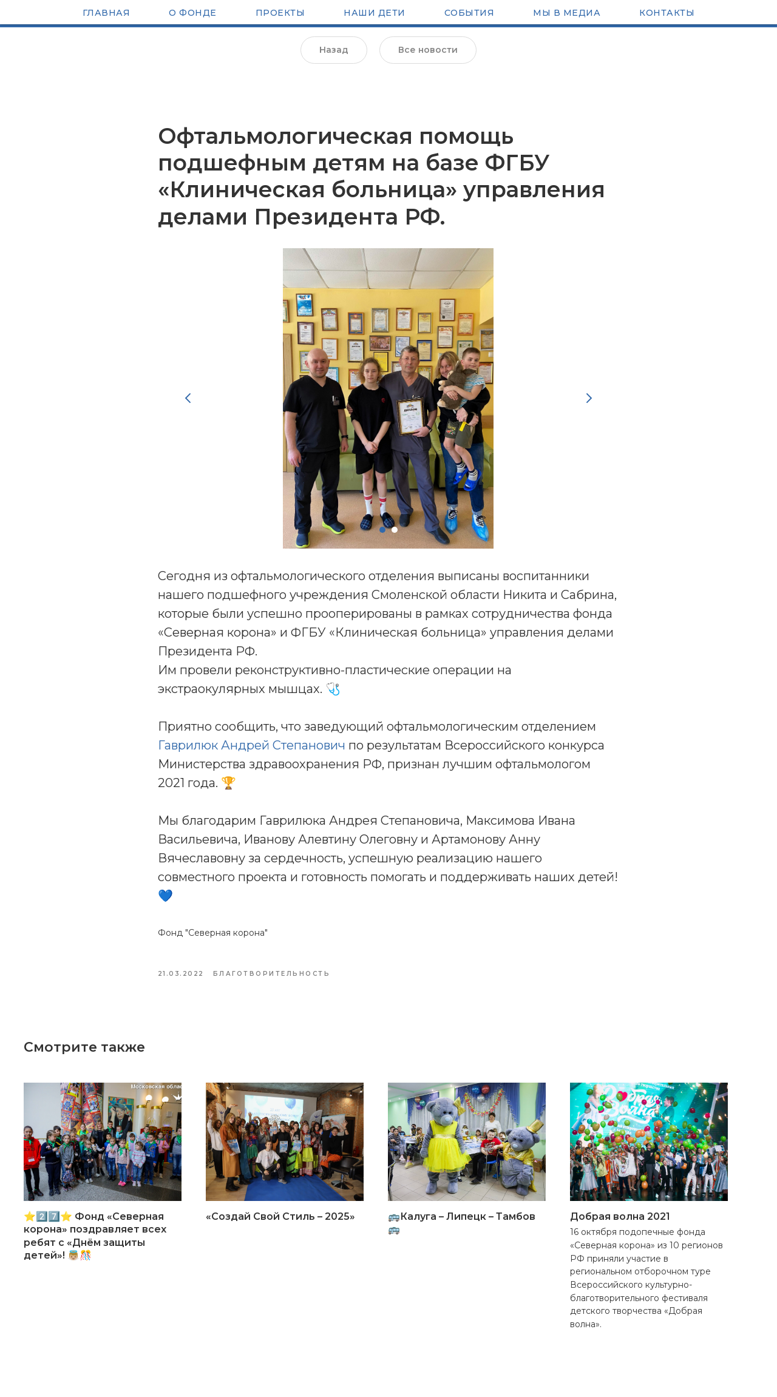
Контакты (666, 13)
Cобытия (469, 13)
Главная (107, 13)
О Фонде (193, 13)
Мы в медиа (566, 13)
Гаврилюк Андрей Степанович (251, 753)
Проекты (280, 13)
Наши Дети (374, 13)
